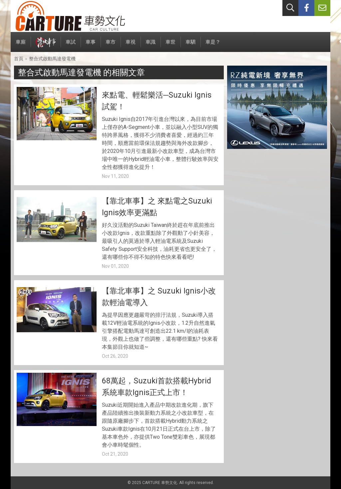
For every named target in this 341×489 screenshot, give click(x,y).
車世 (170, 45)
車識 (151, 45)
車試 (71, 45)
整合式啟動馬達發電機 (52, 58)
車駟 (190, 45)
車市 (111, 45)
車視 (131, 45)
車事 (91, 45)
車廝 (21, 45)
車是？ (212, 45)
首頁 (18, 58)
